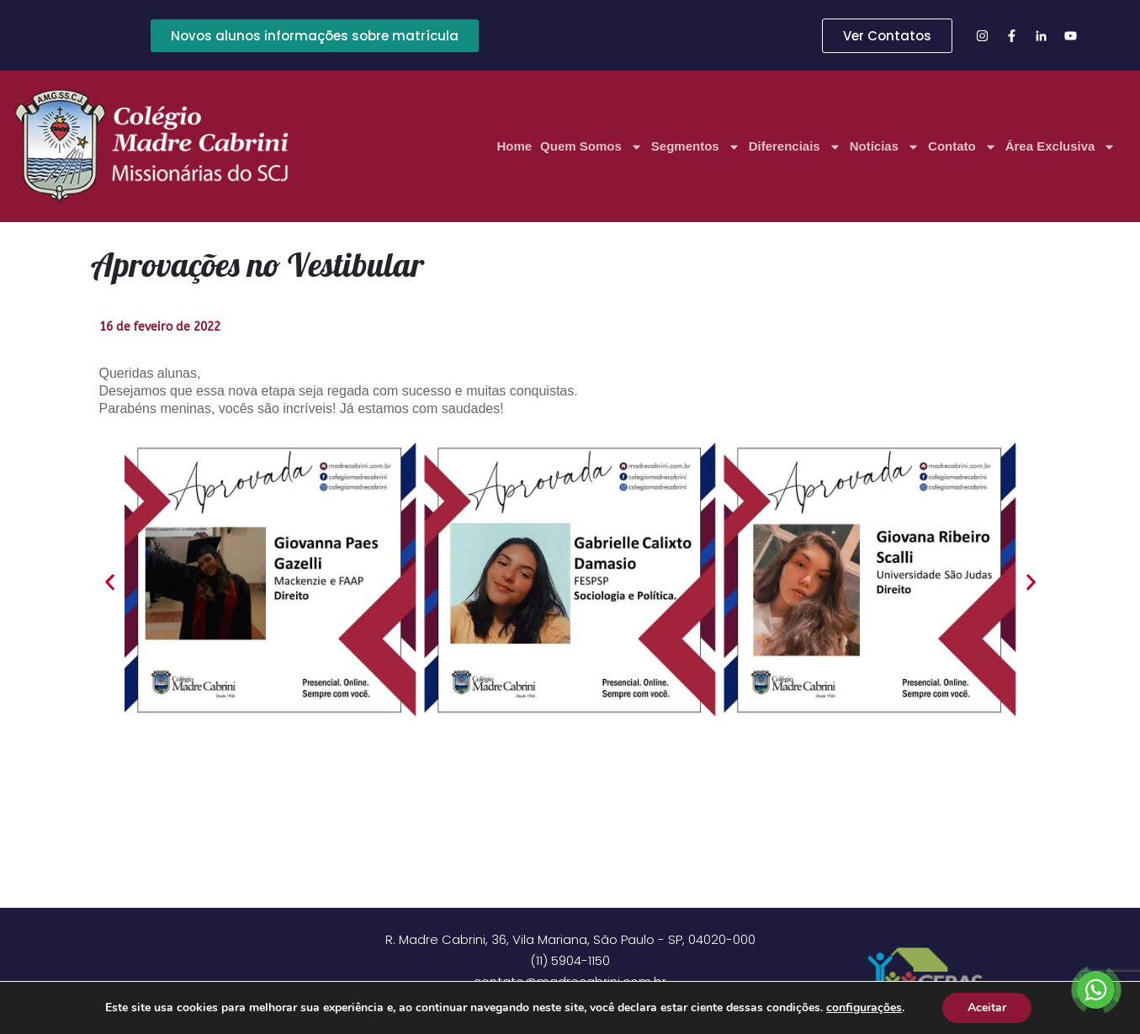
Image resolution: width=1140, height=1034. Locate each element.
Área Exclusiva (1060, 147)
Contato (962, 147)
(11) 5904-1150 (570, 960)
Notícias (885, 147)
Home (514, 146)
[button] (109, 582)
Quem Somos (591, 147)
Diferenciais (795, 147)
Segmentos (695, 147)
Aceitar (987, 1007)
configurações (864, 1007)
